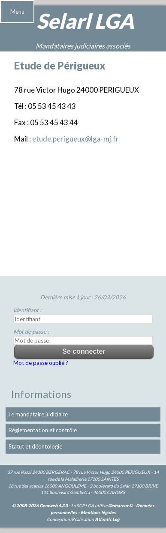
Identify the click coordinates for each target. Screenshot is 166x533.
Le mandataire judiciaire (38, 414)
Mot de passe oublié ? (40, 362)
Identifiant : (27, 310)
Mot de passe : (31, 331)
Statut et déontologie (35, 446)
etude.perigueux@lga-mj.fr (75, 138)
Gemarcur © (120, 505)
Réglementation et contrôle (43, 430)
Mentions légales (98, 512)
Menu (17, 11)
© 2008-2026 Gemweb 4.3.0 (40, 505)
